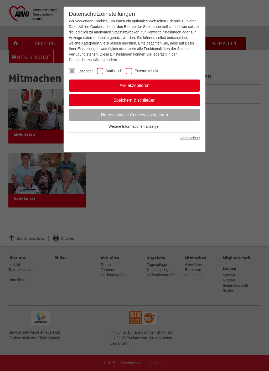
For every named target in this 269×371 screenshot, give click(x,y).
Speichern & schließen (134, 100)
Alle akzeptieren (134, 85)
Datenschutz (190, 138)
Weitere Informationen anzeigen (134, 126)
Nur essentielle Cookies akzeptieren (134, 115)
